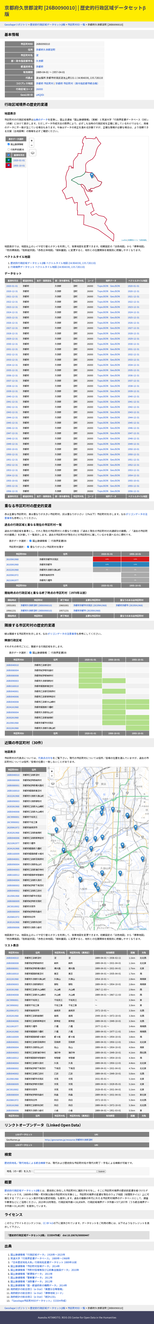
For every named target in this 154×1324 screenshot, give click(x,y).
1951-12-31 (12, 459)
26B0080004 (12, 670)
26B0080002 (12, 1068)
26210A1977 (12, 580)
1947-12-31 (12, 433)
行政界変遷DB (16, 149)
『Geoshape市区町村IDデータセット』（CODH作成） (39, 1300)
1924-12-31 (12, 312)
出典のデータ (40, 119)
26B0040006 (12, 696)
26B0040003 (12, 1052)
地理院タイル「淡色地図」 (138, 240)
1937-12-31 (12, 380)
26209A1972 (12, 574)
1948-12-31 (12, 438)
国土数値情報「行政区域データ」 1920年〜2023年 (38, 1254)
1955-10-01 (12, 480)
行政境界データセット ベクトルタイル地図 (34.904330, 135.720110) (48, 267)
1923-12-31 (12, 306)
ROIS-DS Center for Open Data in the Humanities (89, 1317)
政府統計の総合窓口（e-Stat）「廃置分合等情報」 (38, 1289)
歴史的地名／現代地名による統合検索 (25, 1163)
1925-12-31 (12, 317)
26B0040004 (12, 1063)
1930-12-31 (12, 343)
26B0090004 (12, 712)
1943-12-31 (12, 412)
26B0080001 (12, 968)
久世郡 (39, 61)
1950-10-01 (12, 449)
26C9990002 (12, 1005)
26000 (39, 89)
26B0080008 (12, 675)
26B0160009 (12, 1036)
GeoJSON (115, 285)
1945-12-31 (12, 422)
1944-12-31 (12, 417)
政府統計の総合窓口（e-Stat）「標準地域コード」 (38, 1293)
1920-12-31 (12, 291)
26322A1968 (12, 569)
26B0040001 (12, 691)
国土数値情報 (15, 144)
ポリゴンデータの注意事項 (62, 633)
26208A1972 (12, 1099)
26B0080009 (12, 1084)
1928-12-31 (12, 333)
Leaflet (124, 240)
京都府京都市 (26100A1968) (129, 605)
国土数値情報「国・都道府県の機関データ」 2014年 (39, 1285)
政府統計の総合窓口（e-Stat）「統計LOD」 (34, 1296)
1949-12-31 (12, 443)
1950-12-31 (12, 454)
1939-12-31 (12, 391)
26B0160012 (12, 1057)
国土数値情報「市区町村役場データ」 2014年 (35, 1266)
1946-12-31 (12, 427)
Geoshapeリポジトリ (16, 24)
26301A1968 (12, 1105)
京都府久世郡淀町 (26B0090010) (36, 605)
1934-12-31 (12, 364)
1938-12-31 (12, 385)
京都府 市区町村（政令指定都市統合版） (78, 83)
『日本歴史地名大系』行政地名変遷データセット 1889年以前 (44, 1262)
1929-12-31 (12, 338)
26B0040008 (12, 701)
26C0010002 (12, 1089)
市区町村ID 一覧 (76, 24)
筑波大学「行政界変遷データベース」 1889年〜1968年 (40, 1258)
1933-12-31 (12, 359)
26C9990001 (12, 999)
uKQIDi (40, 95)
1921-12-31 (12, 296)
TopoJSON (103, 285)
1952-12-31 (12, 464)
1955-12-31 (12, 485)
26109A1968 (12, 559)
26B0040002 (12, 1073)
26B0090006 (12, 1110)
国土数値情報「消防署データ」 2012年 (32, 1281)
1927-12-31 (12, 327)
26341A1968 (12, 707)
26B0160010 (12, 686)
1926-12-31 (12, 322)
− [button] (32, 145)
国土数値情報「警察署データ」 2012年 (32, 1277)
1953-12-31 (12, 470)
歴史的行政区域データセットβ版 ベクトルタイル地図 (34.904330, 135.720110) (53, 263)
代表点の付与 (45, 758)
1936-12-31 (12, 375)
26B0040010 (12, 665)
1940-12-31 (12, 396)
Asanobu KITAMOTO (49, 1317)
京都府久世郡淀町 (45, 49)
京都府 (39, 66)
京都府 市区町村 (45, 83)
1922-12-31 (12, 301)
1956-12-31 (12, 491)
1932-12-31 (12, 354)
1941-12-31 (12, 401)
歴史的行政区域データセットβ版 (47, 24)
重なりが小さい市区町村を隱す (45, 547)
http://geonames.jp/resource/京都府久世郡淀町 (69, 1139)
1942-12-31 (12, 406)
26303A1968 (12, 989)
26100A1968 (12, 564)
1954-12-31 (12, 475)
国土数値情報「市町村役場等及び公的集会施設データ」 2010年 (45, 1270)
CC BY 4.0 (48, 1223)
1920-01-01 (12, 285)
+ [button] (32, 140)
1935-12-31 (12, 370)
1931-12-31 (12, 349)
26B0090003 (12, 680)
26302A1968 (12, 717)
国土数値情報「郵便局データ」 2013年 (32, 1274)
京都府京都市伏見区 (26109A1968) (90, 605)
